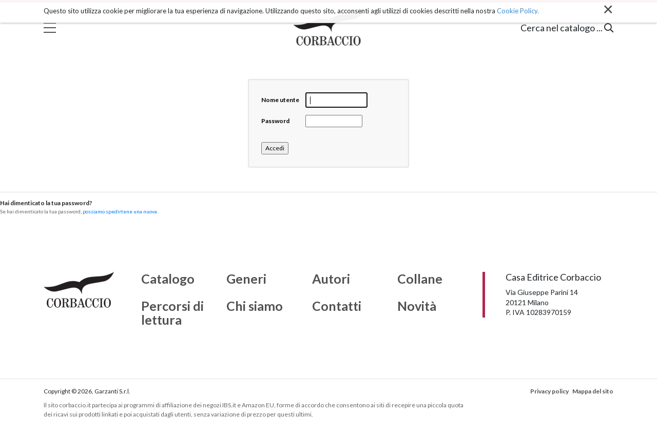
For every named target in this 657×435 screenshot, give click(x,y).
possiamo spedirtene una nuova (120, 211)
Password (275, 121)
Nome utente (280, 100)
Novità (416, 306)
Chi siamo (254, 306)
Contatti (336, 306)
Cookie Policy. (518, 11)
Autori (331, 279)
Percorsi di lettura (172, 313)
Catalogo (168, 279)
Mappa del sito (592, 391)
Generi (246, 279)
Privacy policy (549, 391)
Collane (419, 279)
